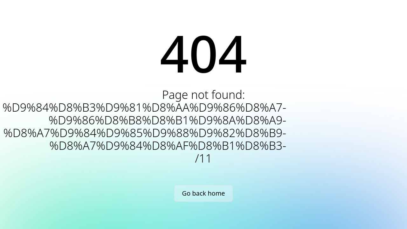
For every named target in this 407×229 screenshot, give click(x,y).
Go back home (203, 193)
